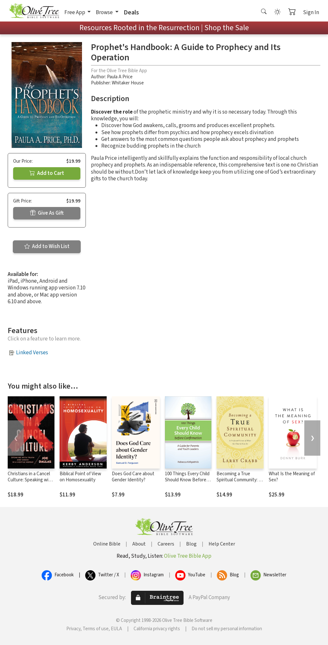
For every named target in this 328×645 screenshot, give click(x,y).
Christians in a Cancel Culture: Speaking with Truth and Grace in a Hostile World (30, 482)
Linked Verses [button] (32, 353)
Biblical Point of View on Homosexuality (80, 476)
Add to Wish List (47, 246)
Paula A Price (120, 76)
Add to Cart (46, 173)
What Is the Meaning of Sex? (292, 476)
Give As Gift (47, 213)
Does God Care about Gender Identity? (133, 476)
